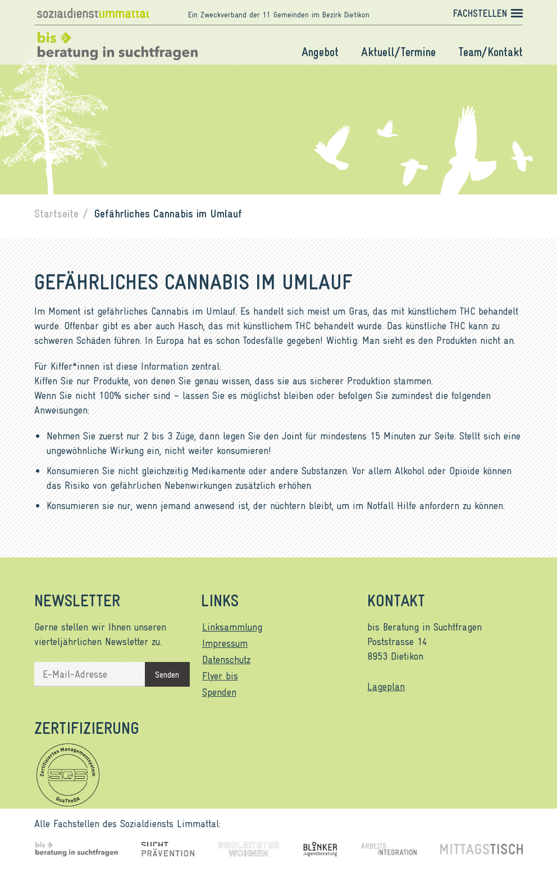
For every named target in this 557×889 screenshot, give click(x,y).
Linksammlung (232, 626)
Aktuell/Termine (398, 51)
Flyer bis (220, 675)
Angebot (320, 51)
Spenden (219, 692)
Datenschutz (226, 659)
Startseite (56, 213)
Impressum (225, 643)
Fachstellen (480, 13)
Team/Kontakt (490, 51)
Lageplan (386, 686)
